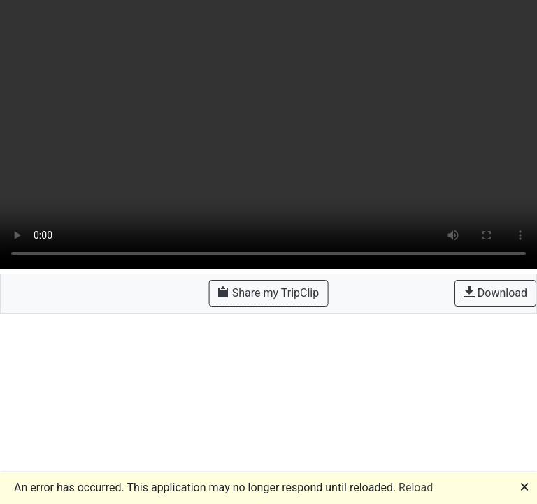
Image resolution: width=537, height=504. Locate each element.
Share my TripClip (268, 293)
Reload (416, 487)
